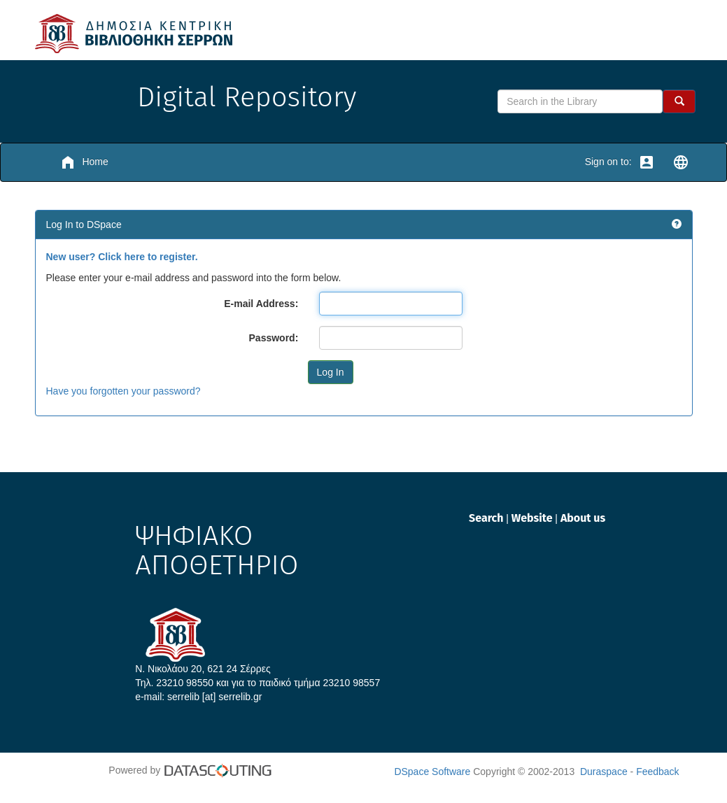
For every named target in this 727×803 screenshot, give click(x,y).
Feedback (657, 771)
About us (582, 518)
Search (487, 518)
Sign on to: (620, 162)
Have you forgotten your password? (123, 391)
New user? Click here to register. (122, 256)
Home (83, 162)
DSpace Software (432, 771)
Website (533, 518)
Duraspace (604, 771)
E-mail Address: (261, 303)
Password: (274, 337)
